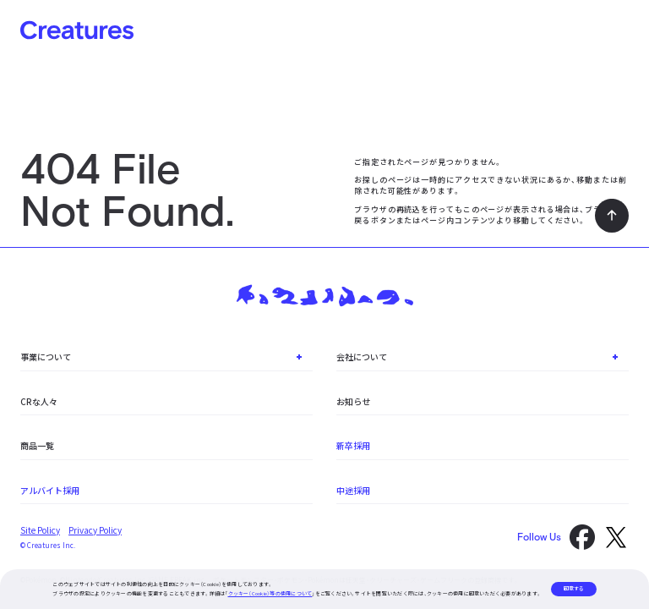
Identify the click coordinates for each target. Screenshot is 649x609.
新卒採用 (353, 445)
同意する (574, 588)
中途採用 (353, 490)
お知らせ (353, 401)
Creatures (77, 30)
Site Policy (40, 530)
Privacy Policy (95, 530)
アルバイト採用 (49, 490)
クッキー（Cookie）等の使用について (270, 593)
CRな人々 (38, 401)
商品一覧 (37, 445)
